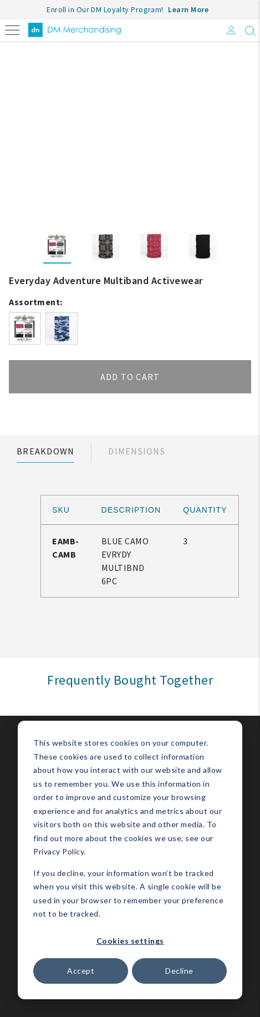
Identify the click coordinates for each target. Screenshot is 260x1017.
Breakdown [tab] (45, 451)
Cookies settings (130, 940)
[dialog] (130, 860)
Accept (80, 970)
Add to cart (130, 376)
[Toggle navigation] (12, 29)
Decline (179, 970)
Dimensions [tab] (136, 451)
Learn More (188, 9)
